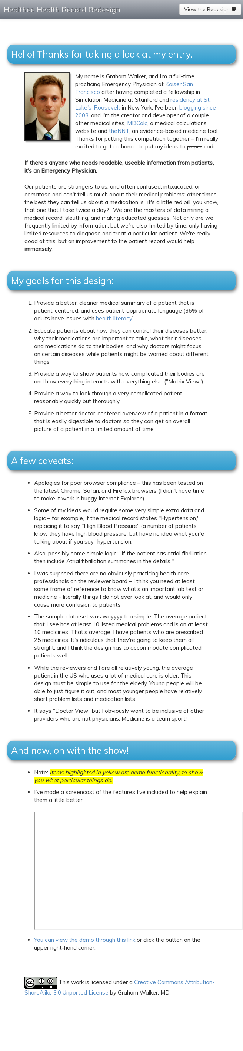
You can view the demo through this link (84, 939)
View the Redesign (210, 9)
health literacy (114, 318)
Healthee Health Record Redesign (62, 9)
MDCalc (137, 123)
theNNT (119, 130)
